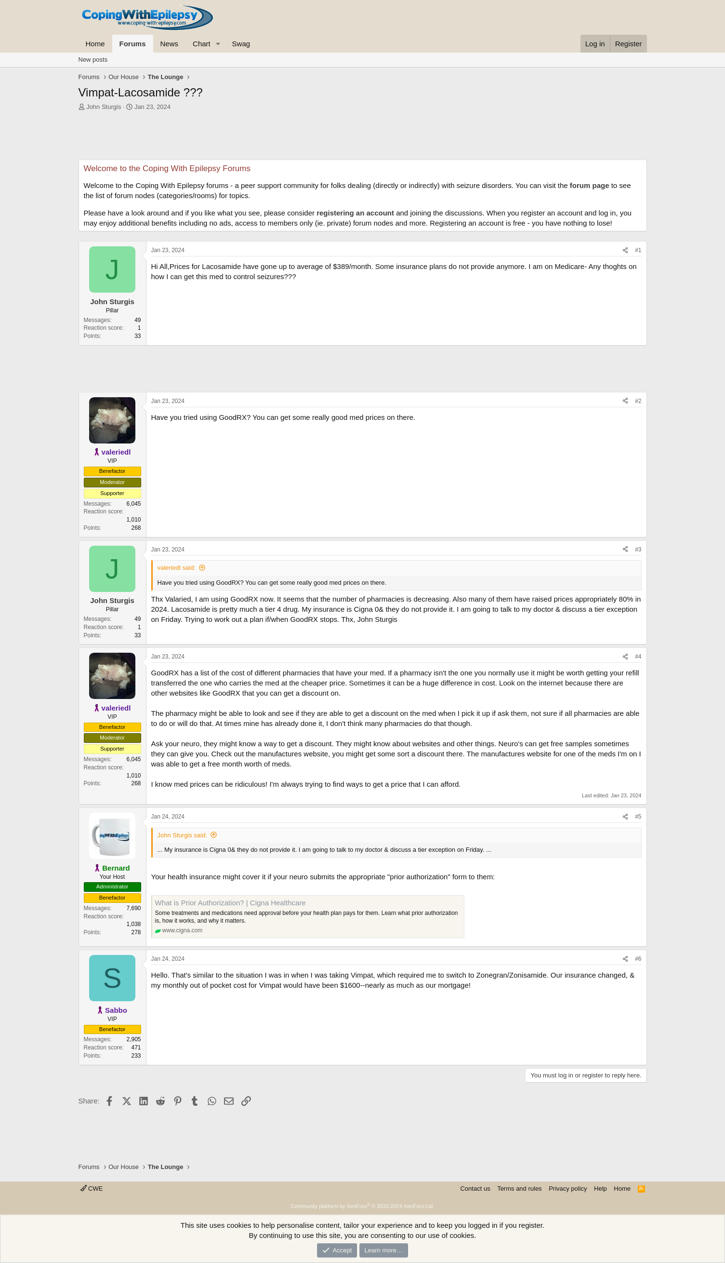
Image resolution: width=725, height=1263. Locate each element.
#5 (638, 816)
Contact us (475, 1188)
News (169, 44)
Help (600, 1188)
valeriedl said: (177, 567)
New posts (93, 59)
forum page (589, 185)
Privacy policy (568, 1188)
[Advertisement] (363, 138)
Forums (132, 44)
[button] (218, 44)
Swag (241, 44)
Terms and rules (519, 1188)
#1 (638, 250)
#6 (638, 958)
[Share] (625, 250)
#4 (638, 656)
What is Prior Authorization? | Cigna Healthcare (230, 903)
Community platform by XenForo (363, 1206)
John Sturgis (103, 106)
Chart (202, 44)
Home (95, 44)
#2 (638, 401)
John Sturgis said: (182, 835)
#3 (638, 549)
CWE (91, 1188)
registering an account (355, 213)
